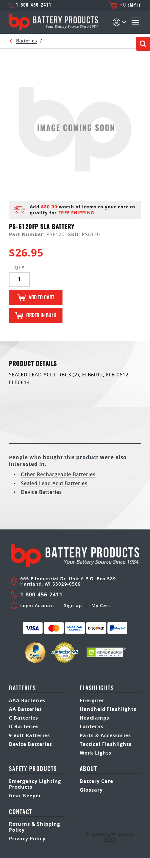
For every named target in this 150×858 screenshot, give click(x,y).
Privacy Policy (27, 838)
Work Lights (95, 752)
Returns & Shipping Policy (34, 827)
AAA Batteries (27, 700)
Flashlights (97, 688)
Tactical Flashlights (106, 744)
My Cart (100, 605)
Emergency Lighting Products (35, 784)
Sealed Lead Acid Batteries (54, 483)
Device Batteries (41, 492)
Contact (20, 812)
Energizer (92, 700)
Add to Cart (36, 297)
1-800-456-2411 (30, 5)
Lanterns (92, 726)
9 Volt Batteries (29, 735)
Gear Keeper (25, 795)
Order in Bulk (35, 315)
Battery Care (96, 781)
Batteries (26, 41)
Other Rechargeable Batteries (58, 474)
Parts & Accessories (105, 735)
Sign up (73, 605)
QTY (19, 268)
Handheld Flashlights (108, 709)
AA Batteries (25, 709)
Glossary (91, 790)
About (88, 769)
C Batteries (23, 718)
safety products (33, 769)
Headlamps (94, 718)
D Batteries (24, 726)
